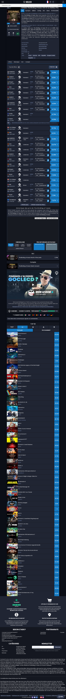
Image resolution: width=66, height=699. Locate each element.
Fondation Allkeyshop (52, 695)
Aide (61, 696)
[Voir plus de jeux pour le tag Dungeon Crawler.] (51, 56)
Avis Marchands (20, 650)
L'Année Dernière (17, 245)
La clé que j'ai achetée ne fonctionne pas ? (12, 636)
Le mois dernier (29, 245)
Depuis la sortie (11, 245)
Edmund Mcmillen (43, 46)
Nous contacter (33, 695)
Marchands (43, 633)
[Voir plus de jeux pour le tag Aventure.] (35, 56)
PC (2, 646)
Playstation (4, 650)
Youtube (62, 632)
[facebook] (37, 697)
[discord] (35, 697)
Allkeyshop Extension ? (7, 641)
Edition (34, 10)
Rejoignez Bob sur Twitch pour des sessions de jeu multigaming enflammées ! (33, 306)
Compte (28, 62)
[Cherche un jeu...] (33, 5)
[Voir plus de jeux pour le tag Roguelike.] (43, 56)
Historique (16, 62)
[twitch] (33, 697)
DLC (44, 10)
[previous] (8, 23)
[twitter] (39, 697)
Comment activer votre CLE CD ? (10, 638)
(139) (48, 311)
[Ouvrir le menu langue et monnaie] (51, 2)
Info (23, 10)
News (48, 10)
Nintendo (4, 653)
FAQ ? (3, 639)
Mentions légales (6, 695)
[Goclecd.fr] (27, 2)
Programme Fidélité (21, 646)
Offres (10, 62)
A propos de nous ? (6, 633)
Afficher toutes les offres (38, 204)
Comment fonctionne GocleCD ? (10, 632)
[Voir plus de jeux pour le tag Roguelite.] (31, 58)
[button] (63, 2)
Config (39, 10)
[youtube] (41, 697)
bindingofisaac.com (43, 44)
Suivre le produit (20, 248)
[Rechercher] (64, 5)
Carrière (41, 695)
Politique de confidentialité (20, 695)
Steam (40, 50)
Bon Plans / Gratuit (20, 649)
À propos (27, 10)
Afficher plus (24, 204)
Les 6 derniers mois (23, 245)
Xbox (3, 648)
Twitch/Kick (43, 632)
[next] (18, 23)
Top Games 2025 (20, 652)
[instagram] (43, 697)
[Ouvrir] (3, 2)
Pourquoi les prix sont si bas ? (9, 635)
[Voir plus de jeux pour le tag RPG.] (39, 56)
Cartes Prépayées (20, 648)
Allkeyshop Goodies (21, 653)
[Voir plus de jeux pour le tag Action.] (30, 56)
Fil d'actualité (54, 10)
